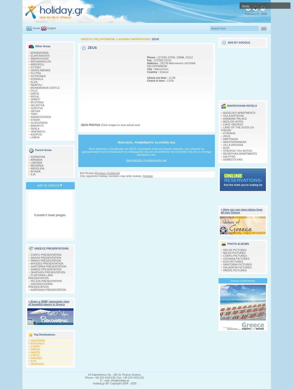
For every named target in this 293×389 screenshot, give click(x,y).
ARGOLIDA (37, 168)
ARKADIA (36, 159)
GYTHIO (36, 67)
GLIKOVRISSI (39, 122)
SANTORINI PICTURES (237, 264)
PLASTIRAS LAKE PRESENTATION (40, 277)
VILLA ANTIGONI (233, 115)
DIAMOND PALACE (235, 118)
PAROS (35, 349)
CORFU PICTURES (235, 255)
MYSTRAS (37, 102)
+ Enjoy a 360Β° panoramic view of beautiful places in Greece (48, 303)
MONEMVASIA (40, 52)
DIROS (35, 93)
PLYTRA (36, 73)
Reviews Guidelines (107, 173)
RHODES (36, 358)
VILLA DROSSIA (233, 144)
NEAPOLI (36, 84)
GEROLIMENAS (40, 70)
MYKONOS (37, 343)
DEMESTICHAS (232, 159)
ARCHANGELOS (40, 61)
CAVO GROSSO (233, 124)
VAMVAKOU (38, 131)
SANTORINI (38, 340)
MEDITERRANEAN (234, 142)
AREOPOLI (37, 64)
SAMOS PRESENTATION (46, 269)
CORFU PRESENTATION (46, 254)
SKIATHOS (37, 363)
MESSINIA (37, 165)
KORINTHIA (38, 156)
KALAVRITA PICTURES (237, 267)
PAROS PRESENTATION (46, 260)
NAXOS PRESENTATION (46, 257)
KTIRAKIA (229, 133)
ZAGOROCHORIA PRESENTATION (40, 285)
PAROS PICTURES (235, 270)
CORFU (35, 346)
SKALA (35, 128)
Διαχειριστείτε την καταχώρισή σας (146, 160)
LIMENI (35, 137)
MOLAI (35, 96)
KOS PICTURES (233, 261)
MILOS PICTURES (234, 252)
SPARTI (35, 99)
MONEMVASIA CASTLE (45, 87)
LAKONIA (36, 162)
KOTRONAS (38, 76)
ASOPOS (36, 134)
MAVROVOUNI (40, 58)
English (51, 28)
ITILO (34, 90)
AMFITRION (230, 139)
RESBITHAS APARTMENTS (240, 153)
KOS (33, 361)
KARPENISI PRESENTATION (48, 289)
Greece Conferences (242, 280)
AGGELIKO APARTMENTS (239, 112)
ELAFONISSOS (40, 55)
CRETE (35, 355)
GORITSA (37, 108)
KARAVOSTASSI (41, 116)
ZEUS (226, 136)
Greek (36, 28)
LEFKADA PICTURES (236, 258)
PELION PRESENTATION (46, 281)
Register (148, 176)
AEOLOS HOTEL (233, 121)
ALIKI (226, 147)
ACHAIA (35, 171)
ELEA (34, 81)
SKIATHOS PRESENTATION (48, 272)
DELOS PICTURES (235, 249)
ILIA (33, 174)
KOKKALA (37, 79)
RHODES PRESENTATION (47, 263)
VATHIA (35, 111)
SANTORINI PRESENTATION (48, 266)
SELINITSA (37, 105)
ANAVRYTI (37, 125)
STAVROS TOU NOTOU (237, 150)
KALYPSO (229, 156)
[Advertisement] (111, 83)
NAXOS (35, 352)
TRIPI (34, 114)
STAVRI (35, 119)
